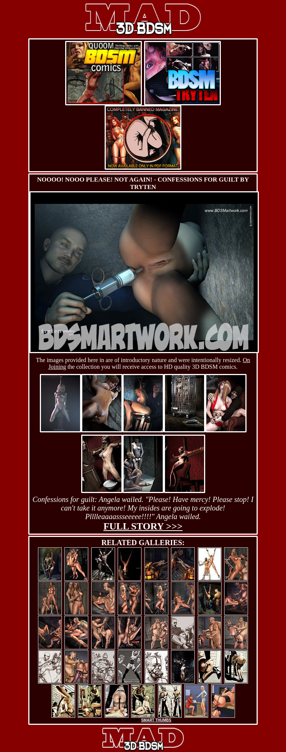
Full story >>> (143, 526)
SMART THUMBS (156, 720)
